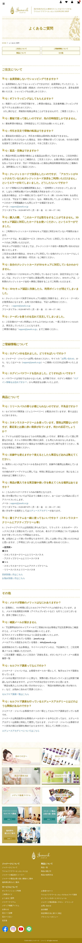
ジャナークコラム (9, 902)
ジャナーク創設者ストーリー (13, 875)
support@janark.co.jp (19, 206)
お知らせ (5, 909)
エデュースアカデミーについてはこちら (20, 731)
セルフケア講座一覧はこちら (15, 694)
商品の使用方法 (47, 875)
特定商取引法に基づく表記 (51, 913)
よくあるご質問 (8, 898)
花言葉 (4, 920)
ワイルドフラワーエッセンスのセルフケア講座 (59, 895)
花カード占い (7, 917)
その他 (60, 53)
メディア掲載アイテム (10, 906)
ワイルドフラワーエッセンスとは (15, 871)
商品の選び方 (46, 871)
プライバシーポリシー (49, 917)
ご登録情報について (61, 49)
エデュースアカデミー (39, 511)
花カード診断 (7, 913)
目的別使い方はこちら (12, 574)
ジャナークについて (9, 867)
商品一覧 (44, 867)
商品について (21, 53)
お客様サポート (47, 891)
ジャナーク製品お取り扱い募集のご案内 (17, 879)
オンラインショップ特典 (11, 891)
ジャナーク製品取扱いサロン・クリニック (57, 902)
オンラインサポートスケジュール (54, 898)
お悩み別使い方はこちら (13, 578)
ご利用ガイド (7, 894)
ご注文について (21, 49)
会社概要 (44, 909)
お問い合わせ (68, 358)
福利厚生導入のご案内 (10, 882)
